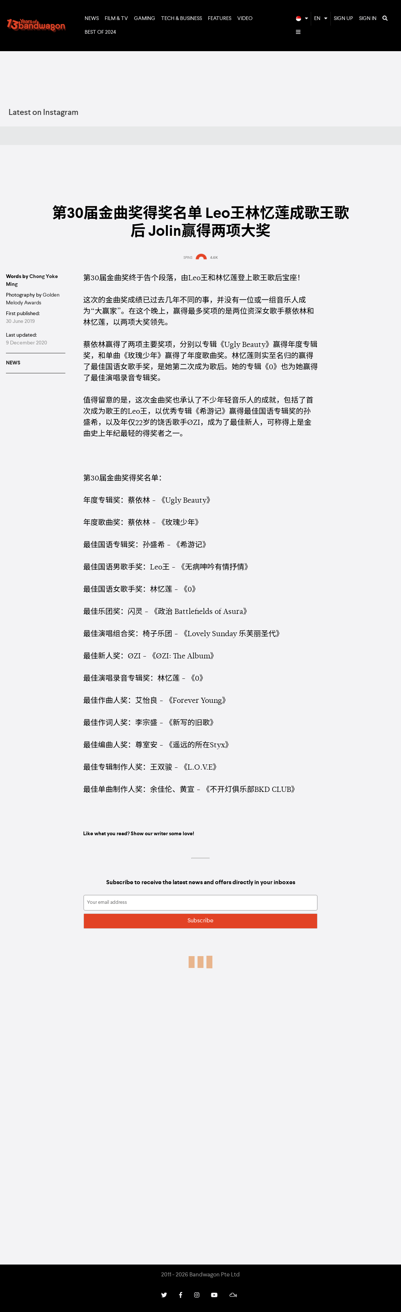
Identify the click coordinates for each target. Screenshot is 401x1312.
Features (219, 18)
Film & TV (116, 18)
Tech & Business (181, 18)
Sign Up (343, 18)
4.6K (214, 258)
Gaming (144, 18)
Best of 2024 (100, 32)
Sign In (367, 18)
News (92, 18)
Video (244, 18)
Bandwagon (36, 25)
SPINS (187, 258)
